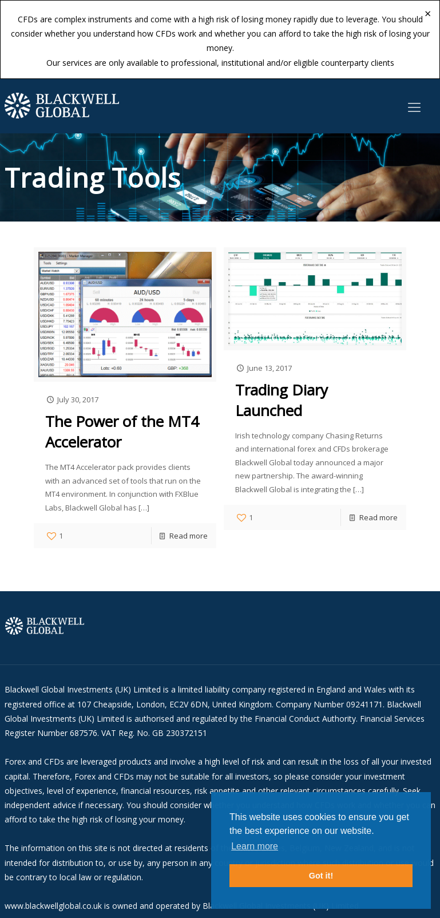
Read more (188, 536)
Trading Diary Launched (281, 400)
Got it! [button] (321, 875)
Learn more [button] (254, 846)
